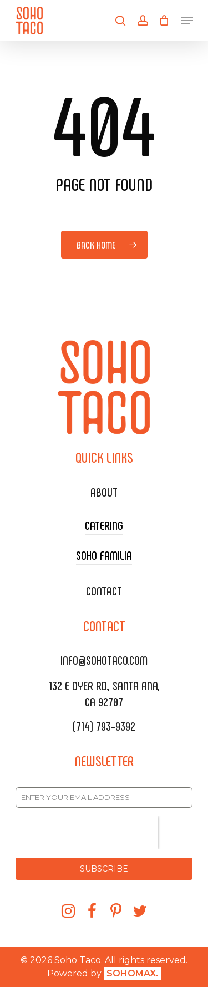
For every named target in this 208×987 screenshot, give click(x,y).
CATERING (104, 525)
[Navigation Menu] (187, 20)
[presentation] (87, 832)
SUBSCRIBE (104, 869)
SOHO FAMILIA (104, 555)
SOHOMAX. (132, 973)
